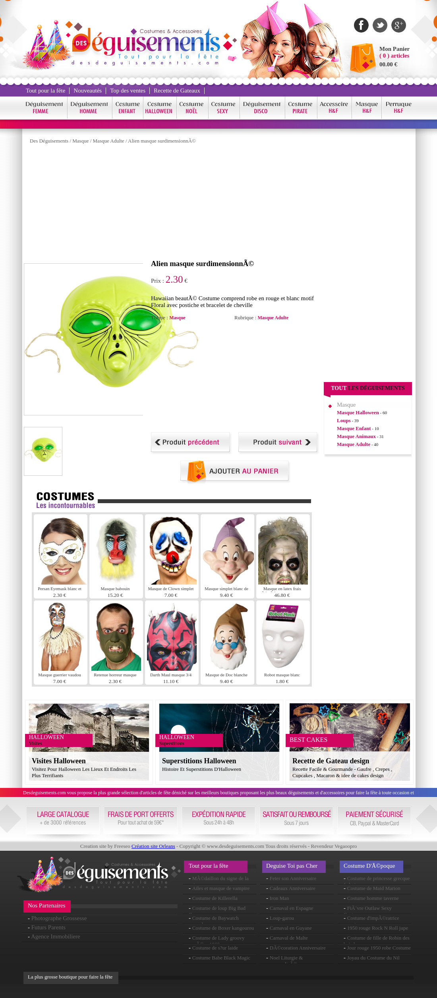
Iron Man (279, 898)
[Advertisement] (140, 203)
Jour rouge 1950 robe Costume (379, 948)
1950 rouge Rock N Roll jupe (377, 928)
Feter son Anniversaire (293, 878)
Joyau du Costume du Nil (373, 958)
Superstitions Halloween (199, 761)
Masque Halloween (358, 412)
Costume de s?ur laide (215, 948)
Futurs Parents (48, 927)
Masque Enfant (354, 428)
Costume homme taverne (373, 898)
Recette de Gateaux (177, 90)
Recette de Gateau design (330, 761)
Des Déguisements (49, 141)
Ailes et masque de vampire (220, 888)
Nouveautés (87, 90)
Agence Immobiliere (55, 936)
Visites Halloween (59, 761)
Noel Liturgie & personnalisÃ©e (284, 961)
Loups (344, 420)
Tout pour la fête (45, 90)
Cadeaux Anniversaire (292, 888)
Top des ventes (127, 90)
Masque (80, 141)
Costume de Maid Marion (373, 888)
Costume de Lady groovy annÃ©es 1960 (217, 941)
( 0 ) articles (394, 55)
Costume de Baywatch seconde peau (214, 921)
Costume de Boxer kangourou (223, 928)
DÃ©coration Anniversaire (298, 948)
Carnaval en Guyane (291, 928)
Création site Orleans (153, 846)
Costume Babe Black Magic (221, 958)
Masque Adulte (108, 141)
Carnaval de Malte (289, 938)
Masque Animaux (356, 436)
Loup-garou (282, 918)
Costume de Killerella (215, 898)
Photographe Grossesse (59, 918)
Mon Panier (394, 49)
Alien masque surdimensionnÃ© (162, 141)
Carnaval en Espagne (291, 908)
